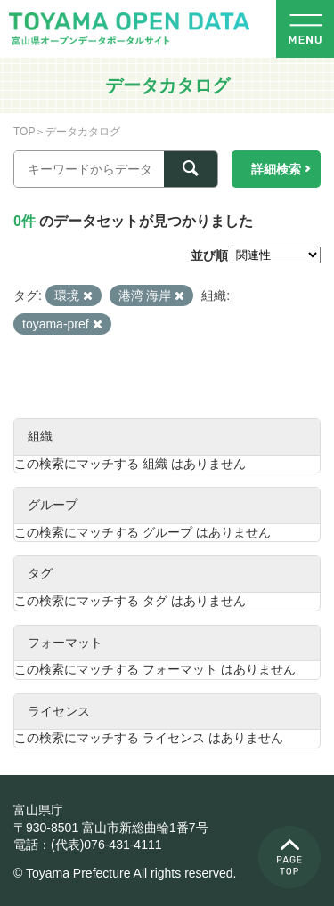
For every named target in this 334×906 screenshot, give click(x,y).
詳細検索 (276, 169)
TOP (24, 131)
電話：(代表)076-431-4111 (87, 844)
